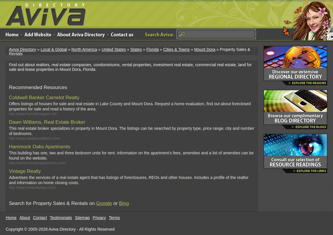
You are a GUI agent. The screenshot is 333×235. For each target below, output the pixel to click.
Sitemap (82, 217)
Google (104, 203)
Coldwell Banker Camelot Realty (44, 97)
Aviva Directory (43, 13)
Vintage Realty (25, 171)
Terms (114, 217)
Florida (152, 49)
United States (113, 49)
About (24, 217)
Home (11, 217)
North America (84, 49)
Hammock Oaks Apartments (39, 146)
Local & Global (53, 49)
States (136, 49)
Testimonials (61, 217)
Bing (124, 203)
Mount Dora (204, 49)
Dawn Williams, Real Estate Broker (47, 122)
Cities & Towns (176, 49)
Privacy (99, 217)
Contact (40, 217)
